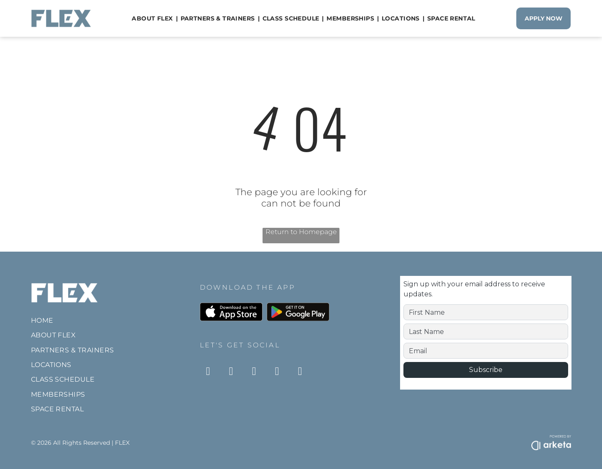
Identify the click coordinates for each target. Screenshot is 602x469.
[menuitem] (153, 18)
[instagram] (208, 372)
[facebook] (231, 372)
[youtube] (277, 372)
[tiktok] (254, 372)
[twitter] (300, 372)
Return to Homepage (301, 232)
